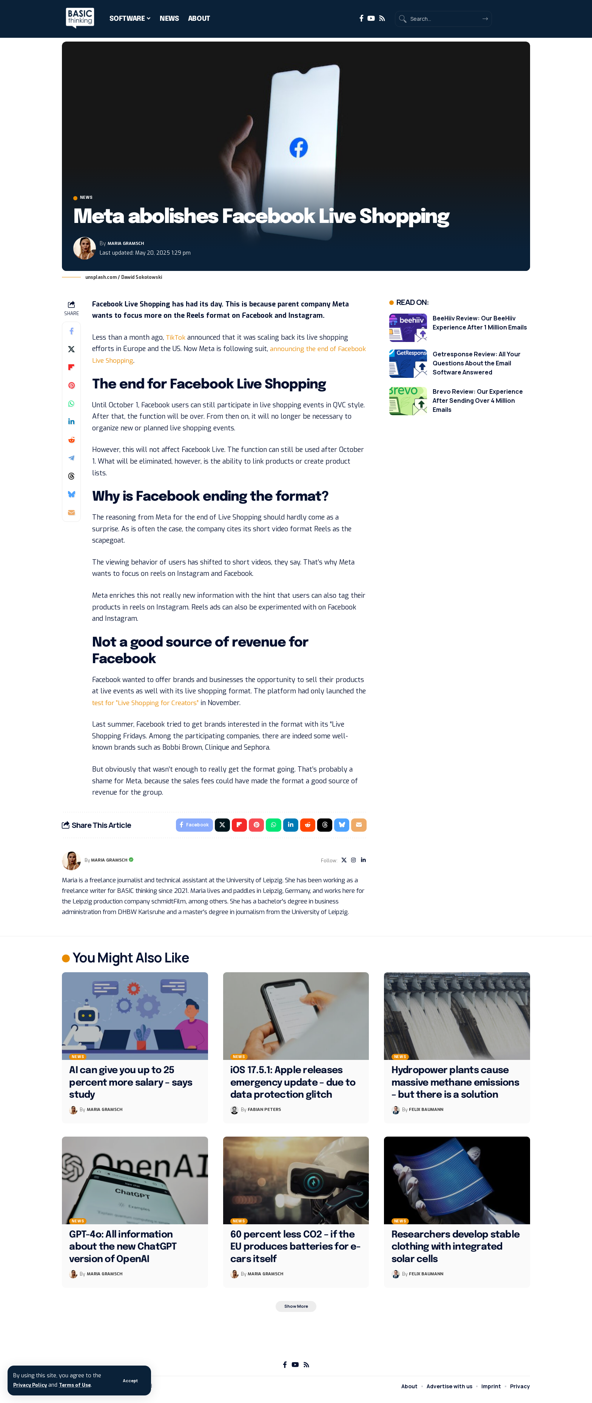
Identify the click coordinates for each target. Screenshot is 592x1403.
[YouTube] (371, 18)
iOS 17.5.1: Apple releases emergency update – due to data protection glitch (292, 1087)
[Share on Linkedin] (71, 424)
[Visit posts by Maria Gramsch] (84, 250)
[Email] (71, 514)
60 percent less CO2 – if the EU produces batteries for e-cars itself (295, 1251)
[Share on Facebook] (71, 333)
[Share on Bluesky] (71, 496)
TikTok (176, 339)
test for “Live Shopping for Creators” (149, 704)
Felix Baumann (428, 1114)
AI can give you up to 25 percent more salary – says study (130, 1087)
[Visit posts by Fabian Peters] (234, 1114)
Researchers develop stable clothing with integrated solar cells (456, 1251)
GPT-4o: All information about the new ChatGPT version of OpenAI (123, 1251)
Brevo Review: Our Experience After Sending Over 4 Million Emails (478, 402)
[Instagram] (352, 865)
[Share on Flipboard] (71, 369)
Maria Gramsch (129, 245)
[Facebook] (361, 18)
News (91, 199)
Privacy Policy (32, 1385)
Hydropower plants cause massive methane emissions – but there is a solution (455, 1087)
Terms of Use (81, 1385)
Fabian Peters (266, 1114)
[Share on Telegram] (71, 460)
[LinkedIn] (363, 865)
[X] (342, 865)
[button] (129, 1381)
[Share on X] (71, 351)
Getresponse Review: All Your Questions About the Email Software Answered (477, 365)
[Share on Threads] (71, 478)
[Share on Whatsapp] (71, 405)
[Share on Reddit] (71, 442)
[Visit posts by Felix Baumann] (396, 1114)
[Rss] (382, 18)
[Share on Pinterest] (71, 387)
